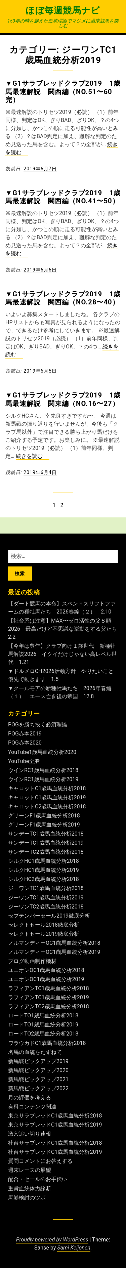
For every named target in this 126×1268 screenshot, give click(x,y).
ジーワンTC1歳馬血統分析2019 (46, 897)
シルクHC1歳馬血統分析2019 (43, 870)
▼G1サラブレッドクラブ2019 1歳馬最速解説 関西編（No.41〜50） (63, 197)
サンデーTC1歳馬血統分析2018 (46, 834)
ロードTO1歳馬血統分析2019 (43, 1024)
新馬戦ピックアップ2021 (38, 1079)
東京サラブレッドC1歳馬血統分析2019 (55, 1125)
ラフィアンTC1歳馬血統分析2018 (48, 988)
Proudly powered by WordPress (52, 1239)
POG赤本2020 (25, 742)
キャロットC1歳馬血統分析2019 (47, 797)
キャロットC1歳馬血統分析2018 (47, 788)
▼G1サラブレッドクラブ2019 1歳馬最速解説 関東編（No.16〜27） (63, 399)
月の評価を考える (29, 1097)
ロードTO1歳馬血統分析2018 (43, 1015)
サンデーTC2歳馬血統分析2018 (46, 852)
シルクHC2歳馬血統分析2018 (43, 879)
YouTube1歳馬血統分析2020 (42, 752)
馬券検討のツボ (27, 1197)
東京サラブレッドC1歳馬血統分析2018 (55, 1115)
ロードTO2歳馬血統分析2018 (43, 1033)
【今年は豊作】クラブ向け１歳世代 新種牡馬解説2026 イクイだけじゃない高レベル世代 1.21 (62, 654)
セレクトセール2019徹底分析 (43, 934)
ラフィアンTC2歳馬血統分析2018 (48, 1006)
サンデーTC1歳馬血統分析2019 (46, 843)
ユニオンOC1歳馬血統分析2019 (46, 979)
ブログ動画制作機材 (32, 961)
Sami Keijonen (73, 1247)
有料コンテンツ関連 (32, 1106)
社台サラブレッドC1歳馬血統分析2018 (55, 1143)
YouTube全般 (24, 761)
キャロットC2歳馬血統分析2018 (47, 806)
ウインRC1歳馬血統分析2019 (43, 779)
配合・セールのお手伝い (37, 1179)
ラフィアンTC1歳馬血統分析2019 (48, 997)
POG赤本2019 (25, 733)
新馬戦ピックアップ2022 (38, 1088)
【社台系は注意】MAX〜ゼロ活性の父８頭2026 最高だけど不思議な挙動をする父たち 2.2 (65, 629)
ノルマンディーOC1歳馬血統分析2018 (54, 943)
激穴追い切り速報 (29, 1134)
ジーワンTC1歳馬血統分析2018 (46, 888)
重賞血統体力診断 (29, 1188)
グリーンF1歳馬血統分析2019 (44, 824)
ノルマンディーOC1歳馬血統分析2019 (54, 952)
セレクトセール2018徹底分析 (43, 925)
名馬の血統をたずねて (35, 1052)
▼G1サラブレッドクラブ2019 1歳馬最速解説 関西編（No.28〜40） (63, 298)
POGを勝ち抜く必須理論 (37, 724)
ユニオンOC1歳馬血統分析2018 (46, 970)
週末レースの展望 (29, 1170)
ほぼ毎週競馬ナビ (63, 10)
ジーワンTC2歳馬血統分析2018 (46, 906)
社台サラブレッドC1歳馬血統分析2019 (55, 1152)
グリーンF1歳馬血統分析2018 (44, 815)
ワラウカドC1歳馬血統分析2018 (47, 1043)
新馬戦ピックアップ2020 (38, 1070)
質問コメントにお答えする (40, 1161)
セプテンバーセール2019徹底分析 (49, 916)
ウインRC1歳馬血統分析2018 (43, 770)
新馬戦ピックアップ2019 (38, 1061)
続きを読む (32, 456)
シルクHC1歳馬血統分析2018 (43, 861)
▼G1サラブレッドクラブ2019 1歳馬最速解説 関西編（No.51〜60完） (63, 91)
